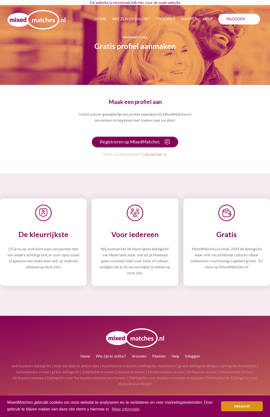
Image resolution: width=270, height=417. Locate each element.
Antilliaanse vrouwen (119, 366)
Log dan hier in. (154, 154)
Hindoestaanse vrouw (166, 372)
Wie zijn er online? (131, 18)
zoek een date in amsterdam (76, 366)
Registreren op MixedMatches (130, 141)
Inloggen (235, 18)
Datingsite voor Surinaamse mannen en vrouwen (87, 378)
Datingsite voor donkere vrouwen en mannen (166, 378)
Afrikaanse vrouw (201, 372)
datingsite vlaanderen (157, 366)
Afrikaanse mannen (28, 378)
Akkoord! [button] (242, 406)
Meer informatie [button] (125, 409)
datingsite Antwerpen (238, 366)
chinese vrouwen (131, 372)
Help (208, 18)
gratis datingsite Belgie (198, 366)
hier (141, 2)
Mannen (189, 18)
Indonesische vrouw (235, 372)
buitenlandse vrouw (32, 372)
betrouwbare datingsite (31, 366)
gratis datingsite (65, 372)
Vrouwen (165, 18)
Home (101, 18)
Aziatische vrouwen (98, 372)
